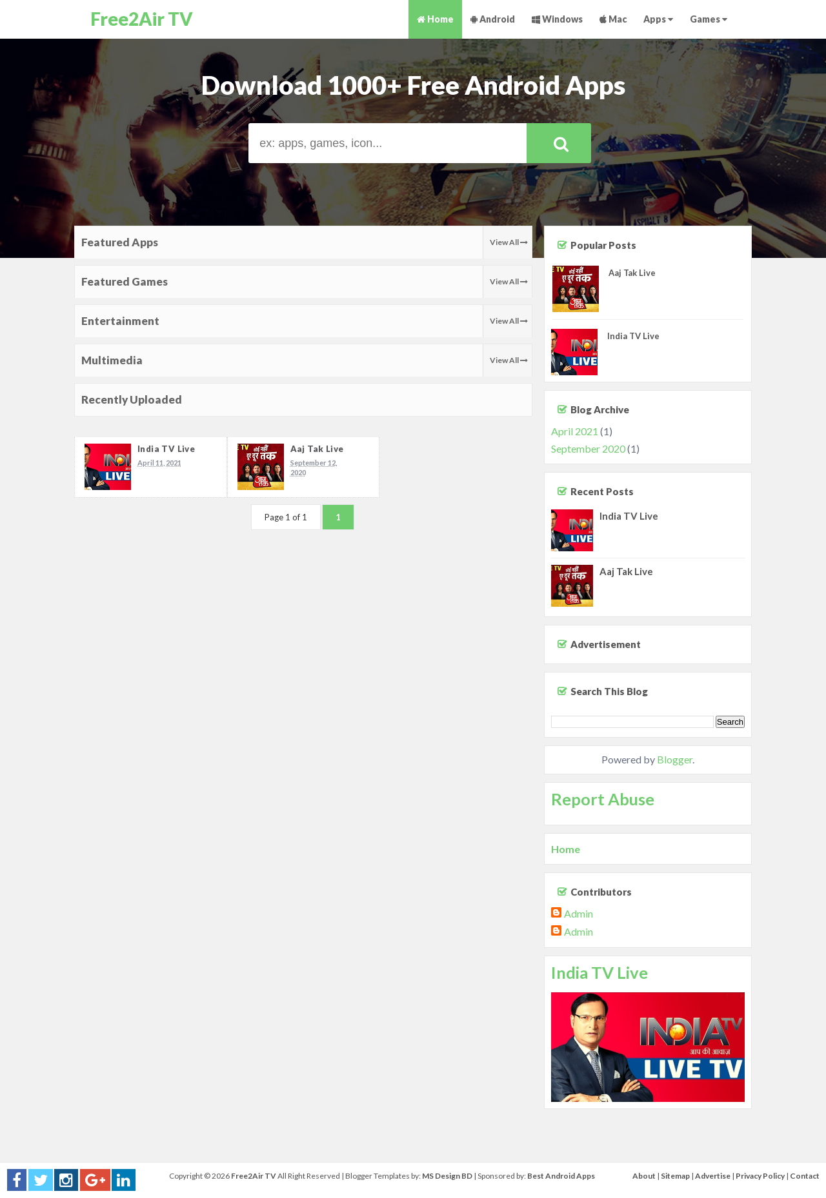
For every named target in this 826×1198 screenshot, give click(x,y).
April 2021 (574, 431)
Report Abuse (602, 799)
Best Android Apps (561, 1176)
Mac (613, 19)
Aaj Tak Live (317, 449)
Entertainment (120, 321)
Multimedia (112, 360)
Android (492, 19)
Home (435, 19)
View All (509, 242)
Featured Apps (119, 242)
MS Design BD (447, 1176)
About (644, 1176)
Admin (578, 913)
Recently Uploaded (131, 399)
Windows (557, 19)
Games (708, 19)
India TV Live (166, 449)
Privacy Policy (760, 1176)
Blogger (674, 759)
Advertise (712, 1176)
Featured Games (124, 281)
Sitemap (675, 1176)
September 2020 (588, 448)
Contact (805, 1176)
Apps (658, 19)
